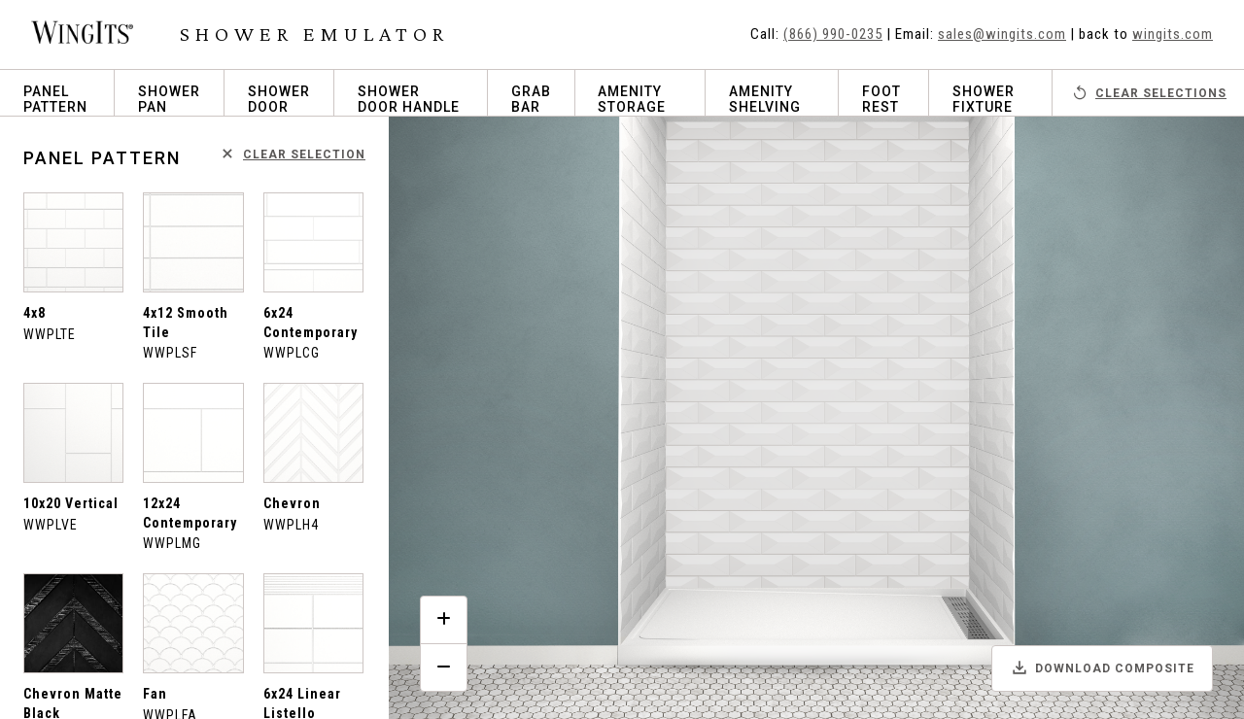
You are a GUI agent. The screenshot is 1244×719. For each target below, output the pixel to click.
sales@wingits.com (1002, 34)
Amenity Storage (632, 99)
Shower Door (279, 99)
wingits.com (1172, 34)
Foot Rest (881, 99)
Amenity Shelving (765, 99)
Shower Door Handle (409, 99)
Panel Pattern (55, 99)
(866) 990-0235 (832, 34)
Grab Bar (531, 99)
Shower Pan (169, 99)
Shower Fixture (983, 99)
